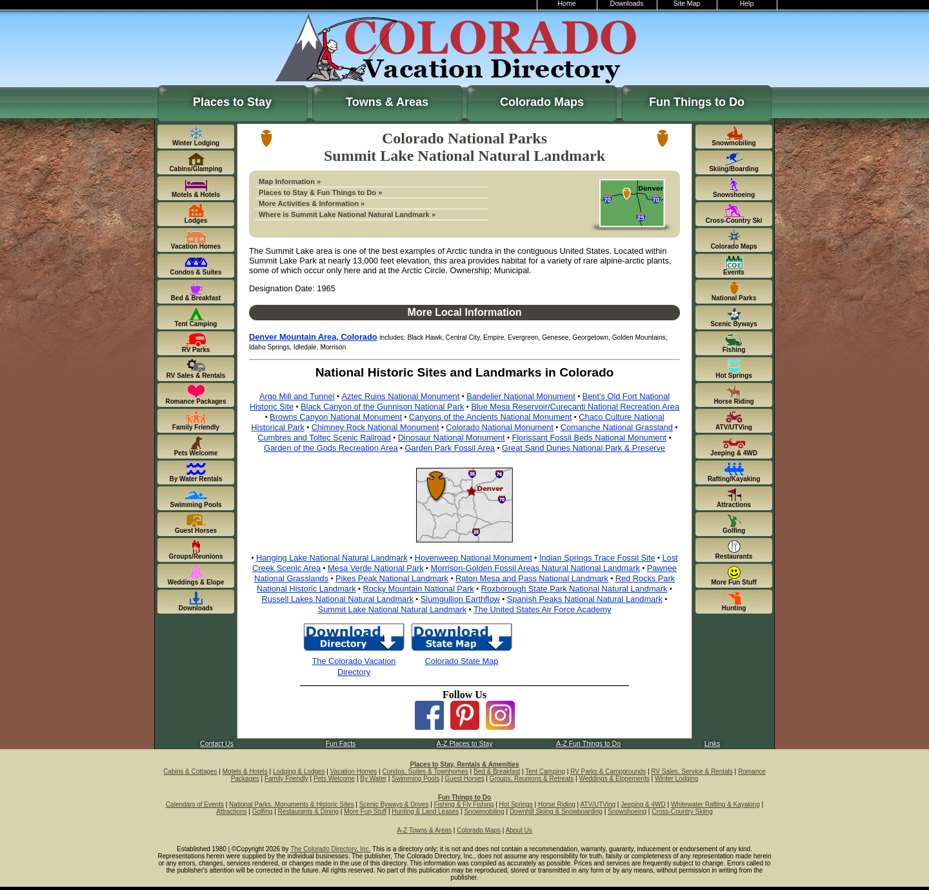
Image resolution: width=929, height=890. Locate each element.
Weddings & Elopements (614, 778)
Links (712, 743)
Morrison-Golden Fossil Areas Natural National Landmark (534, 568)
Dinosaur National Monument (451, 437)
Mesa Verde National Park (376, 568)
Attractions (231, 811)
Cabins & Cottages (190, 771)
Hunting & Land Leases (425, 811)
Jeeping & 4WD (643, 804)
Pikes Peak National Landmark (391, 578)
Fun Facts (341, 743)
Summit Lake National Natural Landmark (392, 609)
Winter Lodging (676, 778)
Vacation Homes (353, 771)
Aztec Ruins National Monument (400, 396)
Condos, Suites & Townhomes (425, 771)
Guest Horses (464, 778)
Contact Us (217, 743)
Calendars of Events (195, 804)
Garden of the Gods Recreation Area (331, 448)
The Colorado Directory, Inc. (330, 849)
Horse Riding (556, 804)
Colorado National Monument (499, 427)
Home (567, 3)
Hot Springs (516, 804)
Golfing (262, 811)
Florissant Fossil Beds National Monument (589, 437)
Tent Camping (545, 771)
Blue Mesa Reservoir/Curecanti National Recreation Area (575, 406)
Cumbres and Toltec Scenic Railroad (324, 437)
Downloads (627, 3)
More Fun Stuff (365, 811)
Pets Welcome (334, 778)
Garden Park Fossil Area (450, 448)
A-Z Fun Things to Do (588, 743)
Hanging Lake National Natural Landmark (332, 558)
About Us (519, 830)
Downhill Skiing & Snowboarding (556, 811)
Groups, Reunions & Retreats (532, 778)
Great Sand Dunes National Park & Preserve (583, 448)
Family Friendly (286, 778)
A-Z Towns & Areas (424, 830)
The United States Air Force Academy (542, 609)
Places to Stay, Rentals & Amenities (464, 764)
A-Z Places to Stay (465, 743)
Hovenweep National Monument (473, 558)
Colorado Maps (542, 102)
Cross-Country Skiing (682, 811)
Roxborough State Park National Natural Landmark (574, 589)
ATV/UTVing (597, 804)
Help (747, 3)
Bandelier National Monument (520, 396)
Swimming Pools (415, 778)
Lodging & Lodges (299, 771)
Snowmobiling (484, 811)
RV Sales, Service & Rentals (692, 771)
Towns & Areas (387, 102)
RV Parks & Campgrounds (608, 771)
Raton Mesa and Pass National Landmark (531, 578)
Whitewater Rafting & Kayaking (715, 804)
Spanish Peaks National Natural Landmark (585, 599)
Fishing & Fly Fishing (464, 804)
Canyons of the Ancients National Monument (490, 417)
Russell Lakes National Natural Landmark (337, 599)
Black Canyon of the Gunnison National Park (382, 406)
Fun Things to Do (696, 102)
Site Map (687, 3)
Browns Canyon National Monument (336, 417)
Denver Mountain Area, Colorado (313, 337)
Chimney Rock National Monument (375, 427)
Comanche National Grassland (617, 427)
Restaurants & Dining (308, 811)
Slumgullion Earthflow (460, 599)
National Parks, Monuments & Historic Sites (291, 804)
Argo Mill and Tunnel (297, 396)
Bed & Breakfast (497, 771)
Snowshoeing (627, 811)
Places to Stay (232, 102)
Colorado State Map (462, 661)
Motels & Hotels (245, 771)
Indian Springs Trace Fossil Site (597, 558)
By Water (373, 778)
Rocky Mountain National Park (418, 589)
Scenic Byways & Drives (394, 804)
